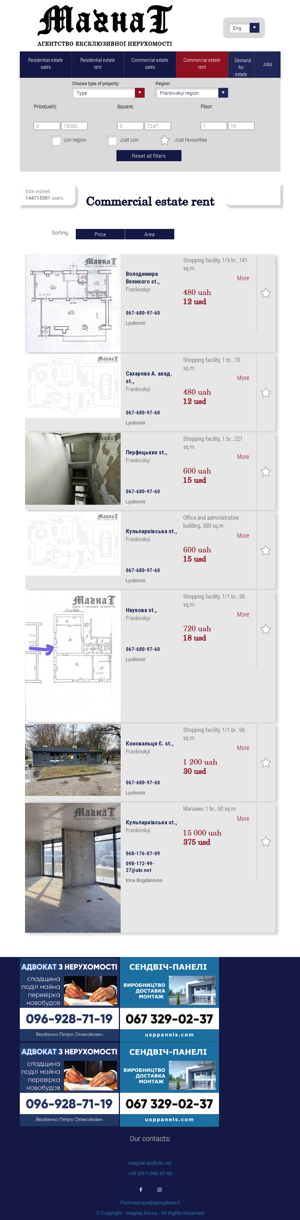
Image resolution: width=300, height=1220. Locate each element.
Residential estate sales (45, 63)
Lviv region (75, 140)
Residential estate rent (97, 63)
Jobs (267, 63)
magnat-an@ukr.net (150, 1163)
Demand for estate (243, 67)
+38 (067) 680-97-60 (150, 1173)
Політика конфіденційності (150, 1202)
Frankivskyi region (194, 93)
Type (110, 93)
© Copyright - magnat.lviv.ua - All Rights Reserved (150, 1213)
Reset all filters (149, 155)
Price (100, 234)
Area (149, 234)
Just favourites (190, 140)
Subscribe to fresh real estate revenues (252, 194)
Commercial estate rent (202, 63)
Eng (246, 28)
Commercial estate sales (149, 63)
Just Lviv (129, 140)
